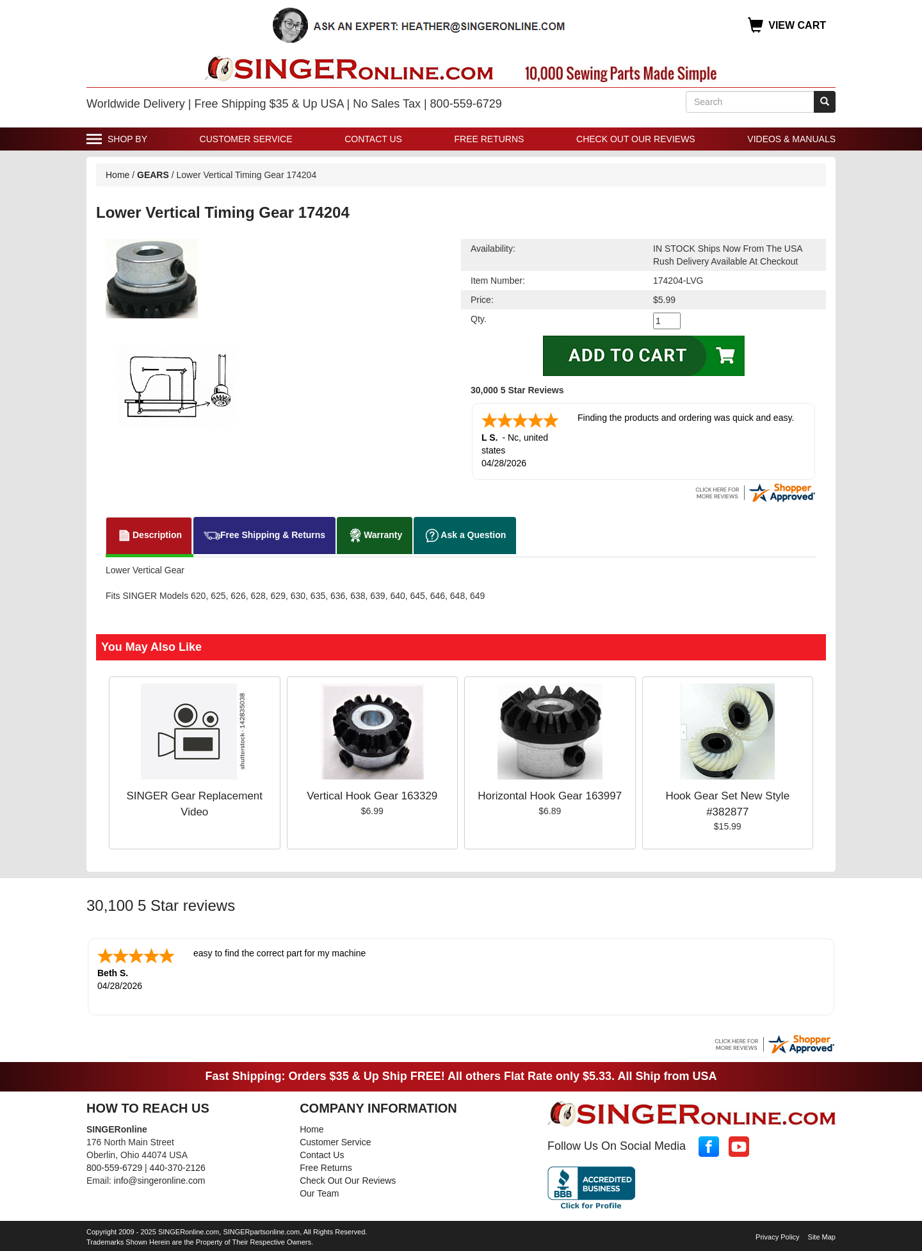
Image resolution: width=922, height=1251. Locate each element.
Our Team (319, 1193)
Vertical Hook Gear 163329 (372, 796)
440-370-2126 (178, 1168)
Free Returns (489, 139)
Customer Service (246, 139)
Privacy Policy (777, 1237)
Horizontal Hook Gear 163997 (550, 796)
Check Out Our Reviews (635, 139)
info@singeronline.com (160, 1180)
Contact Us (373, 139)
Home (117, 175)
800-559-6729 (114, 1168)
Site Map (822, 1237)
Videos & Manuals (791, 139)
